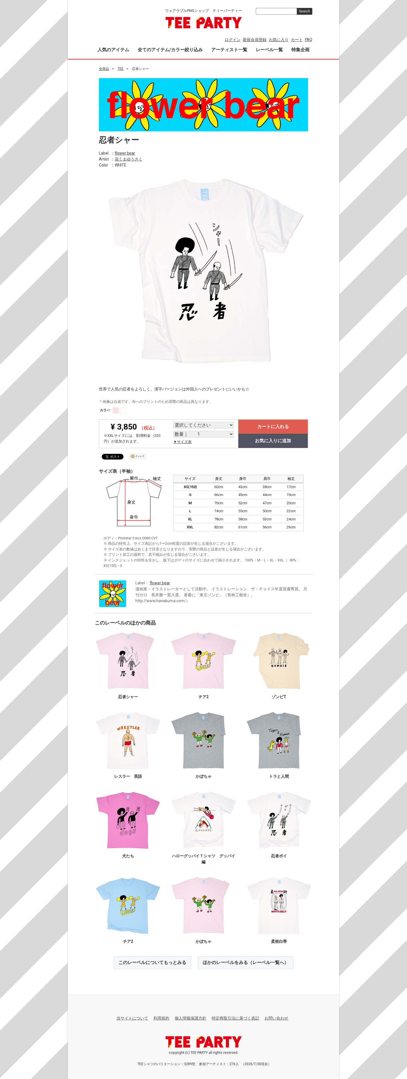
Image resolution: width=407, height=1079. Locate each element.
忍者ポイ (279, 856)
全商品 (104, 69)
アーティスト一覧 (229, 49)
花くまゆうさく (128, 159)
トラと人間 (279, 776)
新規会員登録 (255, 39)
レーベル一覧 (269, 49)
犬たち (128, 856)
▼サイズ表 (182, 442)
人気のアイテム (113, 49)
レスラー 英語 (128, 776)
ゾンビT (279, 697)
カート (297, 39)
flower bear (125, 153)
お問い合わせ (276, 1018)
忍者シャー (128, 697)
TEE (121, 69)
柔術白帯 (279, 941)
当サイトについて (132, 1018)
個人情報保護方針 (190, 1018)
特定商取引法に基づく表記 (235, 1018)
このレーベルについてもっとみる (152, 962)
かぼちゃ (203, 776)
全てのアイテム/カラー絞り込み (170, 49)
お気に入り (279, 39)
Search (304, 11)
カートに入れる (273, 426)
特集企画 (300, 49)
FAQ (308, 39)
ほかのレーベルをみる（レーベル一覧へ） (246, 962)
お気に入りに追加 (273, 440)
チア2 (203, 697)
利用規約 (161, 1018)
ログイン (233, 39)
